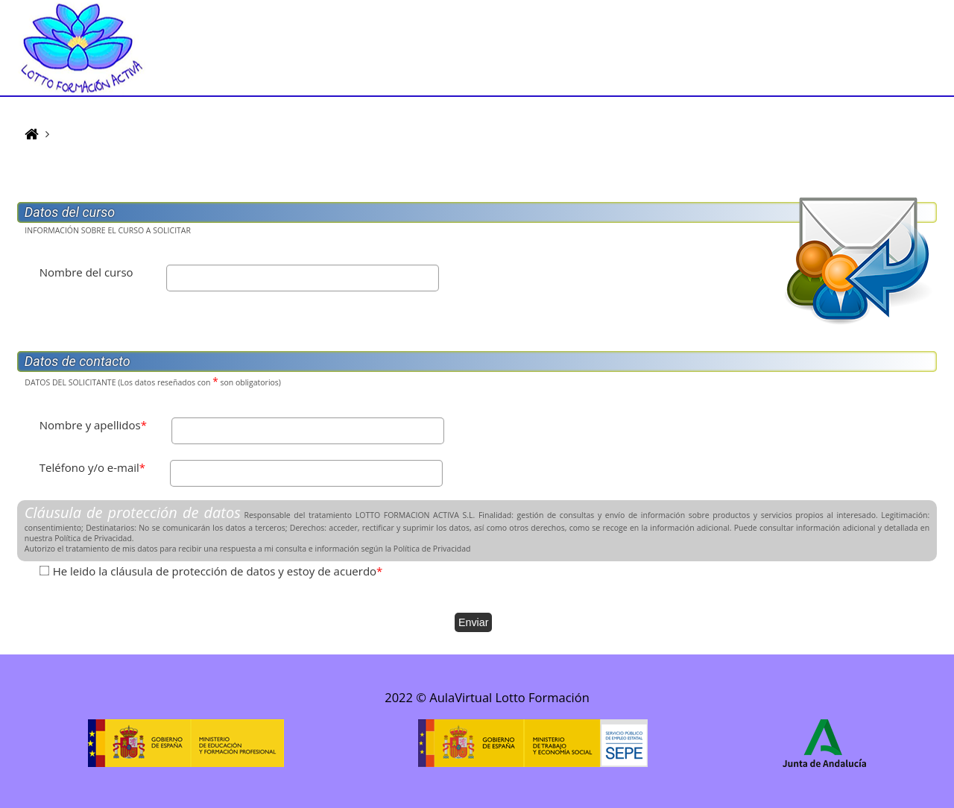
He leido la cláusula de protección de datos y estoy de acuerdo (218, 571)
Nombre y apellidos (93, 424)
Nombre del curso (86, 272)
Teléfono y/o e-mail (92, 467)
